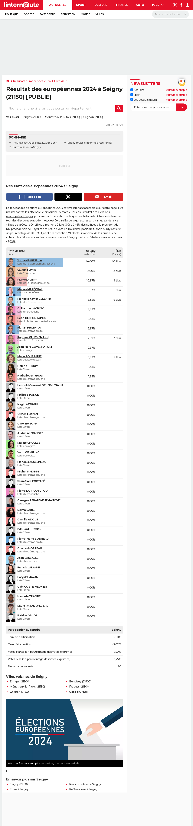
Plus (158, 5)
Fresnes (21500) (79, 686)
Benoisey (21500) (80, 681)
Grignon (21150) (93, 117)
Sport (81, 5)
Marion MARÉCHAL (30, 289)
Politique (11, 14)
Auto (140, 5)
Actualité (137, 90)
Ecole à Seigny (19, 789)
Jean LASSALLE (27, 558)
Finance (122, 5)
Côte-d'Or (60, 81)
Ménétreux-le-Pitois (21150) (62, 117)
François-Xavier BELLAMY (34, 298)
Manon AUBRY (27, 279)
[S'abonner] (158, 107)
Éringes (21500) (31, 117)
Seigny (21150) (19, 784)
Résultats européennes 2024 (32, 81)
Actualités (57, 5)
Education (68, 14)
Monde (85, 14)
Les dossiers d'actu (143, 99)
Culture (100, 5)
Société (29, 14)
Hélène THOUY (27, 366)
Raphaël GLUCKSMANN (32, 337)
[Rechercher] (170, 14)
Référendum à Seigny (83, 789)
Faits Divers (47, 14)
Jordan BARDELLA (29, 260)
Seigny (71, 142)
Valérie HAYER (26, 270)
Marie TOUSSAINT (29, 356)
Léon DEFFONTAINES (31, 318)
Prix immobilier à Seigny (85, 784)
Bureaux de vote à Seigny (27, 147)
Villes (99, 14)
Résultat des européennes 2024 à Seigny (35, 142)
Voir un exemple (176, 90)
